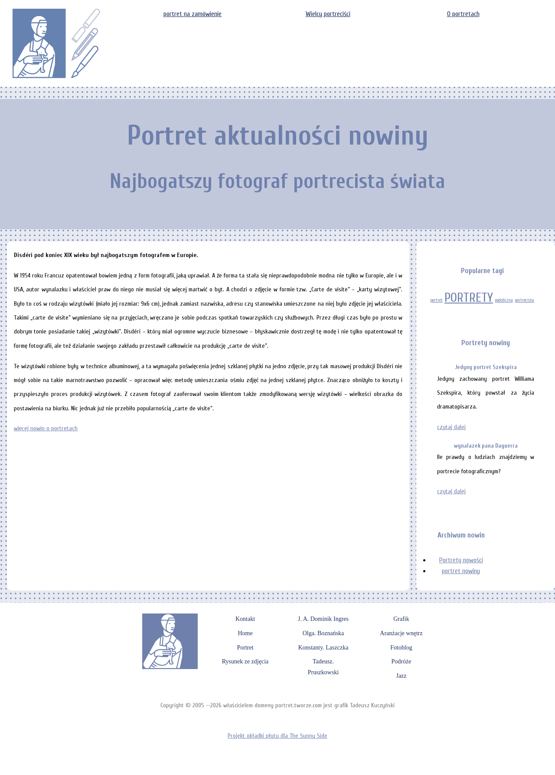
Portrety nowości (461, 560)
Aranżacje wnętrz (401, 633)
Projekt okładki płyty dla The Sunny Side (277, 735)
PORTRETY (468, 297)
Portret (245, 647)
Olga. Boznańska (323, 633)
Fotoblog (401, 647)
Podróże (401, 661)
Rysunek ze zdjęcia (245, 661)
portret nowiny (461, 571)
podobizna (504, 300)
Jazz (401, 676)
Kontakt (245, 619)
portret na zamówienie (192, 14)
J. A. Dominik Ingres (323, 619)
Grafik (401, 619)
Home (245, 633)
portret (436, 300)
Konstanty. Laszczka (323, 647)
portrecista (524, 300)
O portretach (463, 14)
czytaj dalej (451, 427)
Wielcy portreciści (328, 14)
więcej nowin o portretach (46, 428)
